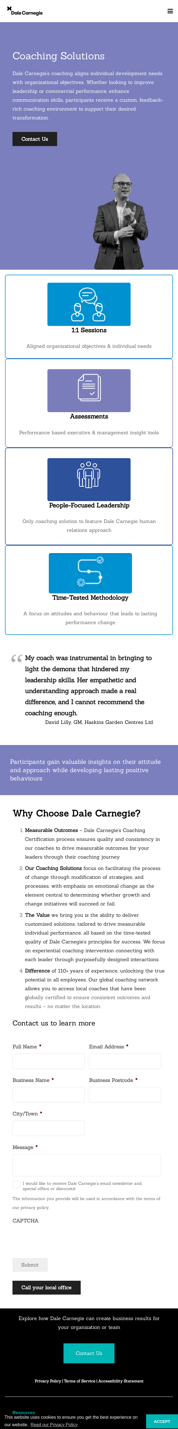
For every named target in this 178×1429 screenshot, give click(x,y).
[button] (170, 11)
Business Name (33, 1080)
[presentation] (54, 1238)
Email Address (108, 1046)
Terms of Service (80, 1381)
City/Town (27, 1114)
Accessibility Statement (121, 1381)
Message (24, 1147)
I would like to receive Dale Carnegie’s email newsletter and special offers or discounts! (82, 1186)
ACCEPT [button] (162, 1421)
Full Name (26, 1046)
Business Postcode (113, 1080)
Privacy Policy (48, 1381)
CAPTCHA (25, 1221)
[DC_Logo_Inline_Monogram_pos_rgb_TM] (25, 11)
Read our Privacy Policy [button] (54, 1424)
